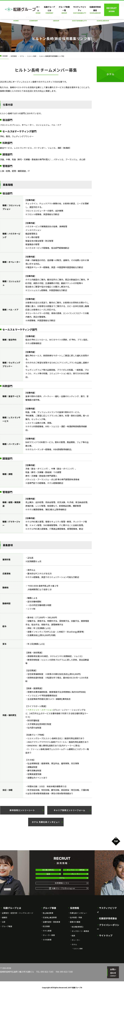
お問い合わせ (112, 991)
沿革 (3, 942)
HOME (5, 56)
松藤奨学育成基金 (103, 19)
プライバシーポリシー (109, 941)
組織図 (4, 938)
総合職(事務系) (48, 872)
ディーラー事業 (49, 956)
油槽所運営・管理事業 (51, 942)
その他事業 (47, 960)
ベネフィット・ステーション (40, 709)
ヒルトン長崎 (31, 56)
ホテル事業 (47, 951)
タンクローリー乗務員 (76, 872)
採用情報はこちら (62, 898)
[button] (22, 810)
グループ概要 (7, 947)
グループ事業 (48, 928)
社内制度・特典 (76, 938)
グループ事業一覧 (56, 19)
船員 (48, 880)
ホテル (22, 56)
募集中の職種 (75, 942)
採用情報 (14, 56)
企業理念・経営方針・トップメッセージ (17, 933)
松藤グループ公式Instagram (62, 907)
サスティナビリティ (79, 19)
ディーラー (75, 880)
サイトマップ (104, 948)
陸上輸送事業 (48, 933)
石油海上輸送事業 (50, 938)
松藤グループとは (34, 19)
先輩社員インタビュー (78, 933)
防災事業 (46, 947)
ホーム (16, 19)
